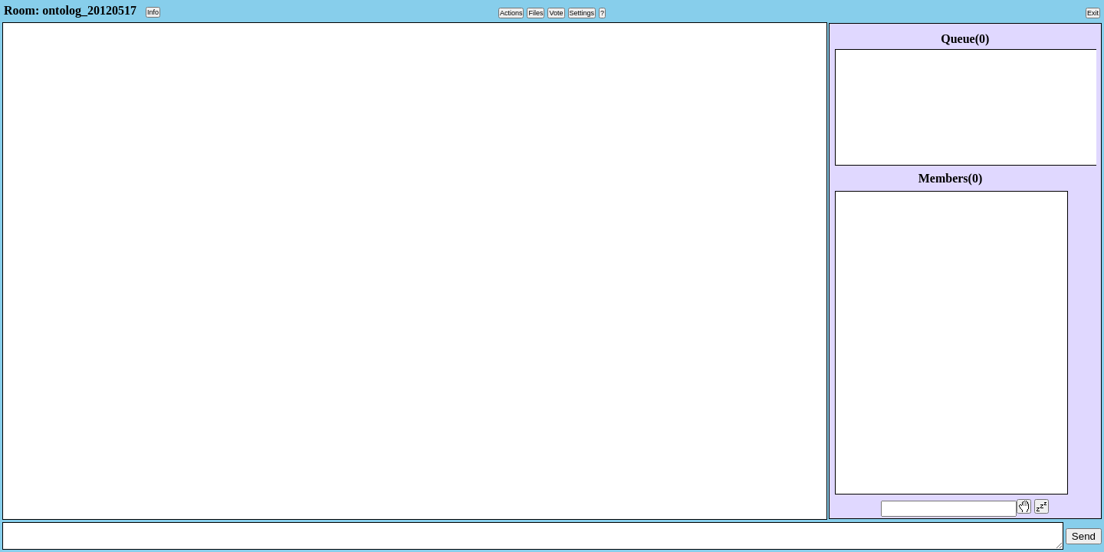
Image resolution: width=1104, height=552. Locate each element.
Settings (582, 13)
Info (153, 12)
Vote (556, 13)
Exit (1093, 13)
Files (535, 13)
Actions (511, 13)
